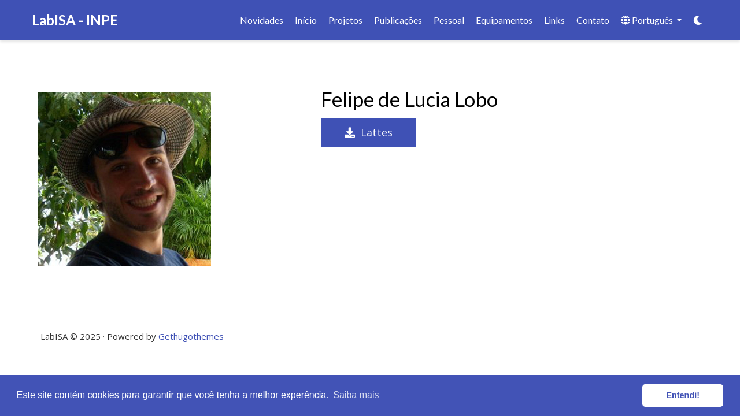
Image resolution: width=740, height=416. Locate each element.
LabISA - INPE (75, 20)
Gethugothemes (191, 336)
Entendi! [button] (683, 395)
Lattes (369, 132)
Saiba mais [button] (356, 395)
